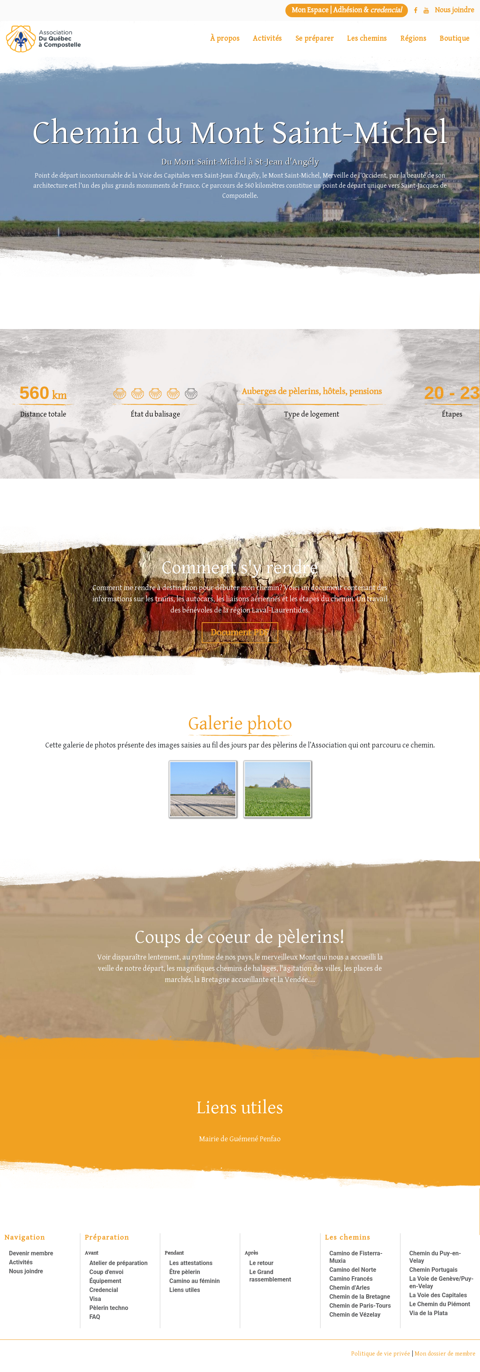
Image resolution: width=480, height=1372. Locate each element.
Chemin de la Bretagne (359, 1296)
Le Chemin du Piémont (439, 1304)
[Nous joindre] (454, 10)
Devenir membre (31, 1253)
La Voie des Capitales (438, 1295)
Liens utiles (184, 1289)
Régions (413, 38)
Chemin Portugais (433, 1269)
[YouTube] (426, 10)
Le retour (261, 1263)
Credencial (103, 1289)
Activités (267, 38)
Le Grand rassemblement (270, 1275)
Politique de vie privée (381, 1353)
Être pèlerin (184, 1272)
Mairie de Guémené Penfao (240, 1139)
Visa (95, 1298)
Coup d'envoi (106, 1272)
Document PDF (240, 632)
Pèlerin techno (108, 1307)
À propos (225, 38)
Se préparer (314, 38)
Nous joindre (26, 1271)
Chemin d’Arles (349, 1287)
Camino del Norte (353, 1269)
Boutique (455, 38)
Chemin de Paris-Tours (360, 1305)
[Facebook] (416, 10)
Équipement (105, 1280)
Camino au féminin (194, 1280)
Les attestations (191, 1263)
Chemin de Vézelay (355, 1314)
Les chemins (367, 38)
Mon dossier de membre (445, 1353)
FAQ (94, 1316)
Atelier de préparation (118, 1263)
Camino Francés (351, 1278)
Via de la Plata (428, 1313)
